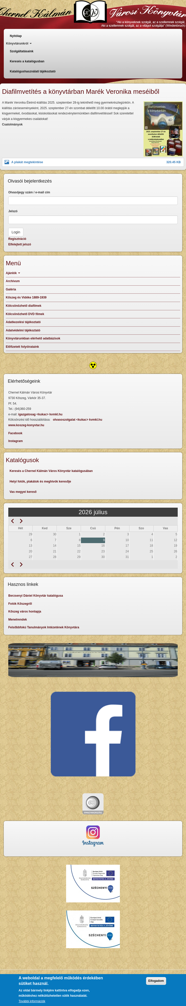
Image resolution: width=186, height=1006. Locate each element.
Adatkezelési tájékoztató (23, 322)
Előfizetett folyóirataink (22, 346)
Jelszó (13, 211)
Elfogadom (156, 981)
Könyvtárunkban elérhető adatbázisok (33, 338)
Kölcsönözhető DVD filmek (25, 314)
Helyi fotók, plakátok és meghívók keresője (40, 481)
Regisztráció (17, 239)
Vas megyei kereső (23, 492)
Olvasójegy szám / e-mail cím (29, 192)
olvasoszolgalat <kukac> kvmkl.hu (78, 419)
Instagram (15, 441)
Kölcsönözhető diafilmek (23, 306)
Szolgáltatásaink (21, 51)
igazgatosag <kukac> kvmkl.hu (40, 414)
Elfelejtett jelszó (19, 244)
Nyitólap (16, 36)
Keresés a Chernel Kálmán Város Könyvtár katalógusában (51, 471)
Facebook (15, 433)
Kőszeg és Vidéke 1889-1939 (26, 297)
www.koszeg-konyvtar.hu (26, 425)
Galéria (11, 289)
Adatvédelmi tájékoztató (23, 330)
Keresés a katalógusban (27, 61)
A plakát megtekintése (27, 162)
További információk (32, 1001)
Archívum (13, 281)
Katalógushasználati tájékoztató (33, 71)
